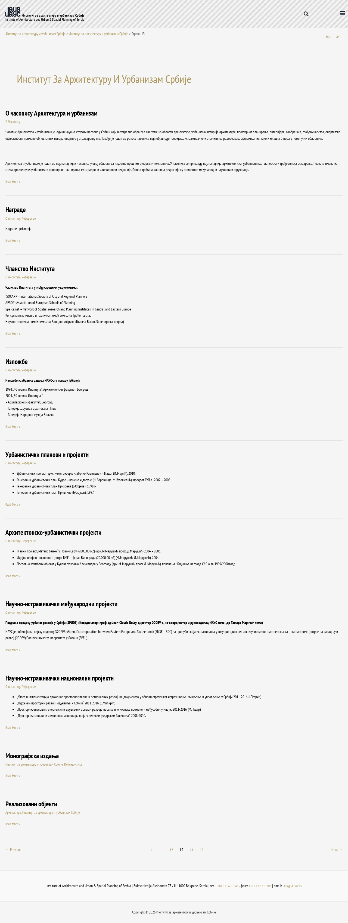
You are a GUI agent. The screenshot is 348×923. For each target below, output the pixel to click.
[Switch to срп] (338, 36)
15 (202, 850)
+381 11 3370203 (259, 885)
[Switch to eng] (328, 36)
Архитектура (13, 812)
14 (192, 850)
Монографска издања (33, 755)
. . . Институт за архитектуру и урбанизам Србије (34, 33)
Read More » (13, 181)
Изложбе (16, 361)
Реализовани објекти (32, 803)
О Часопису (13, 121)
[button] (306, 14)
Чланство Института (31, 268)
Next (337, 850)
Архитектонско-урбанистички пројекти (56, 532)
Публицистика (75, 764)
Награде (16, 209)
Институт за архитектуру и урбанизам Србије (98, 33)
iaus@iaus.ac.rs (292, 885)
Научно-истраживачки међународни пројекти (65, 603)
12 (171, 850)
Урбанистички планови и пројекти (49, 454)
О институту (13, 218)
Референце (29, 218)
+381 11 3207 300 (226, 885)
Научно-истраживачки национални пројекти (63, 677)
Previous (13, 850)
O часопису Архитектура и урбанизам (53, 113)
